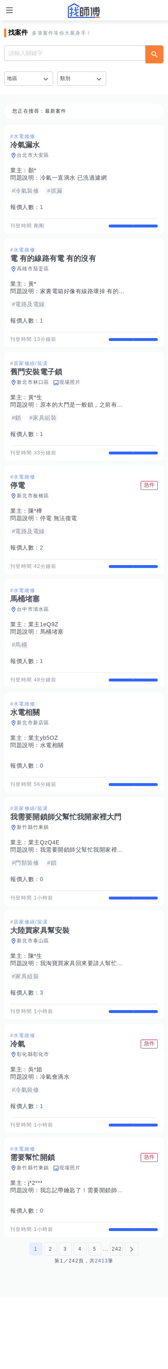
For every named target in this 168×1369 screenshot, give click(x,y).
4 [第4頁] (79, 1321)
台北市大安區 (33, 155)
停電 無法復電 (58, 539)
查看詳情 (133, 229)
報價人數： (26, 207)
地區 (12, 78)
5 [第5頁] (94, 1321)
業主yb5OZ (43, 773)
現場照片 (70, 396)
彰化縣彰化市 (33, 1112)
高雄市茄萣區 (33, 276)
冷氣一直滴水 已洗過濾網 (73, 177)
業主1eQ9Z (43, 653)
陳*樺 (35, 532)
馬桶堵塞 (52, 660)
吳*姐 (35, 1127)
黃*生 (35, 411)
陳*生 (35, 1006)
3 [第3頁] (65, 1321)
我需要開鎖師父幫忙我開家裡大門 (84, 893)
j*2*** (35, 1247)
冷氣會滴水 (55, 1134)
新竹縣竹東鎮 (33, 870)
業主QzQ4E (44, 885)
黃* (32, 291)
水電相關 (52, 781)
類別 (65, 78)
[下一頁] (132, 1321)
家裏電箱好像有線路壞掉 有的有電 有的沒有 (98, 298)
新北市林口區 (33, 396)
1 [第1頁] (35, 1321)
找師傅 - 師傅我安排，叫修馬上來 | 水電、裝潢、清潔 (84, 10)
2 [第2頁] (50, 1321)
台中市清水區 (33, 638)
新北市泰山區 (33, 991)
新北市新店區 (33, 758)
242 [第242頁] (116, 1321)
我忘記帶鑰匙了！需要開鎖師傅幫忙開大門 (96, 1255)
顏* (32, 170)
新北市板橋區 (33, 517)
